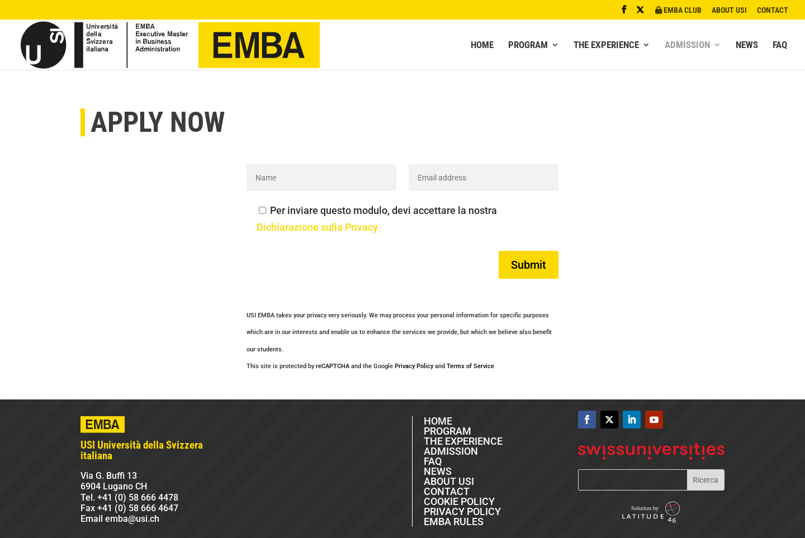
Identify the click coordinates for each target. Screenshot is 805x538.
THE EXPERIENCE (606, 45)
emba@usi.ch (132, 518)
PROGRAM (528, 45)
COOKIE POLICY (459, 501)
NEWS (747, 45)
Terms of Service (470, 366)
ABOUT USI (729, 10)
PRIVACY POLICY (462, 511)
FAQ (780, 45)
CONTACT (772, 10)
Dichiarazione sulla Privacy (317, 227)
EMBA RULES (454, 521)
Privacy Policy (414, 366)
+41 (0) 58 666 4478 (137, 497)
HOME (482, 45)
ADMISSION (687, 45)
